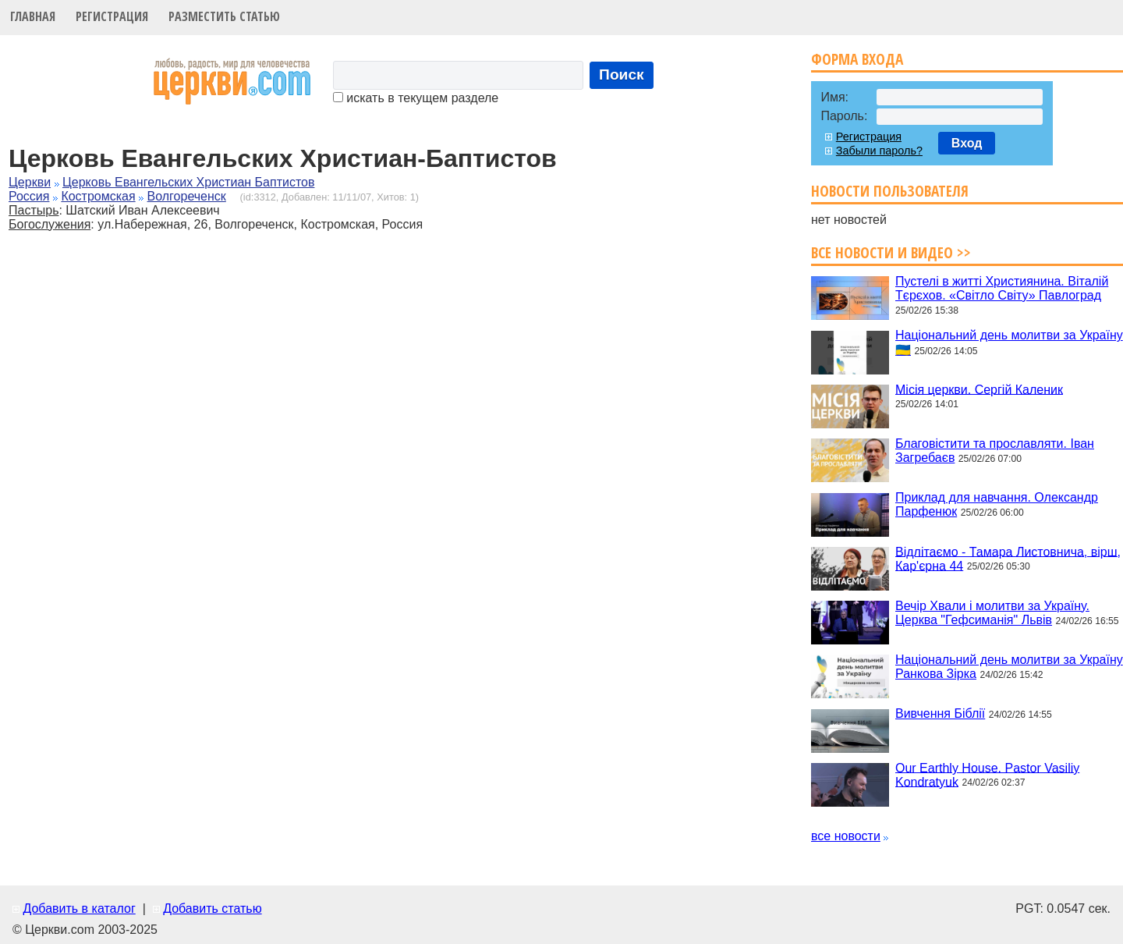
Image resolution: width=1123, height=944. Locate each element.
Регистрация (112, 16)
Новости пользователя (890, 190)
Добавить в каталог (79, 908)
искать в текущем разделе (415, 98)
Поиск (621, 74)
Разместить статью (224, 16)
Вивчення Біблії (940, 713)
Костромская (98, 196)
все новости (845, 836)
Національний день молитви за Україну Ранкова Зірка (1009, 666)
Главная (32, 16)
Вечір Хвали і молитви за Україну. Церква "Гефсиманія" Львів (992, 612)
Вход (967, 143)
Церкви (30, 182)
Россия (29, 196)
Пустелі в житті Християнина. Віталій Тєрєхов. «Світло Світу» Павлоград (1001, 288)
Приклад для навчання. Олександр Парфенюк (996, 504)
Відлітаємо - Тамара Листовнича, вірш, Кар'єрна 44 (1008, 558)
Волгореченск (186, 196)
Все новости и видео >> (891, 252)
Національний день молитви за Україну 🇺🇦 (1009, 342)
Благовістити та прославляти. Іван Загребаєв (994, 450)
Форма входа (857, 58)
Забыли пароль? (879, 150)
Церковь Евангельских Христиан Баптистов (188, 182)
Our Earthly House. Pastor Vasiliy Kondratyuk (987, 774)
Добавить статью (212, 908)
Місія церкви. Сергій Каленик (979, 389)
